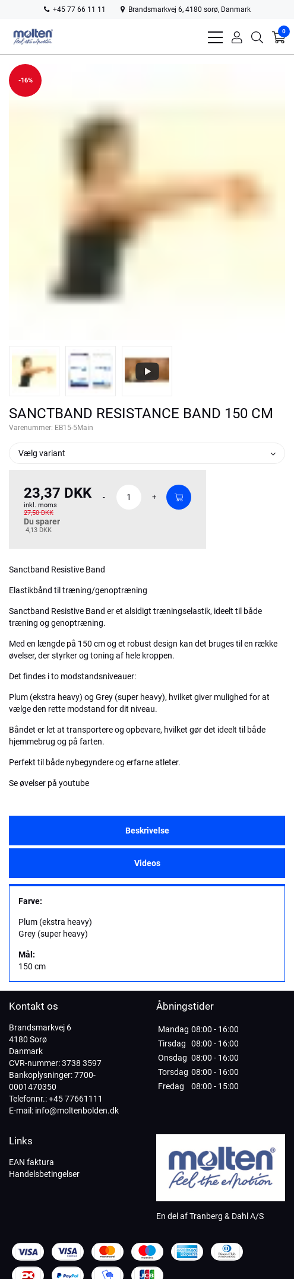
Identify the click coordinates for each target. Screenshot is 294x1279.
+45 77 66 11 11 (75, 9)
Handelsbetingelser (44, 1174)
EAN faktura (31, 1162)
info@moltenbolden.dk (77, 1110)
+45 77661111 (76, 1098)
